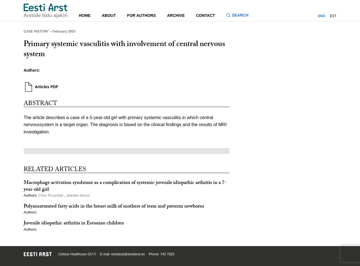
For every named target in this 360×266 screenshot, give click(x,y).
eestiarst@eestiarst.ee (128, 254)
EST (333, 16)
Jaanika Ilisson (78, 195)
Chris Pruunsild (51, 195)
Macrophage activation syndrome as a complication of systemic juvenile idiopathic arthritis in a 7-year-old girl (125, 186)
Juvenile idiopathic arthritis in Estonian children (74, 223)
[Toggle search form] (239, 16)
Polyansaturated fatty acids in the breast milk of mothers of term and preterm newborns (114, 207)
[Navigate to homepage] (46, 10)
